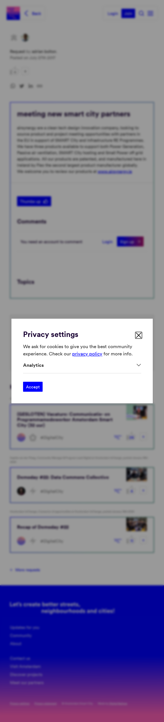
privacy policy (87, 353)
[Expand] (82, 365)
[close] (138, 335)
